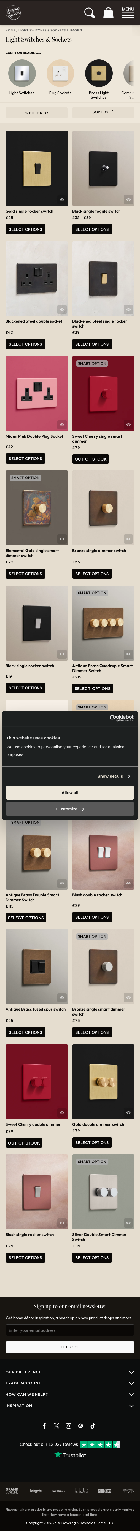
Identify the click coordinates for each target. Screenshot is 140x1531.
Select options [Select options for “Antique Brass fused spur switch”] (25, 1032)
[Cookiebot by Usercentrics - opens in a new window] (109, 718)
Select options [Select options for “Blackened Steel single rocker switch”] (92, 344)
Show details (110, 776)
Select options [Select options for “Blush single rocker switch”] (25, 1258)
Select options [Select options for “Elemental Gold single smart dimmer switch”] (25, 574)
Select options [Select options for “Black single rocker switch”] (25, 688)
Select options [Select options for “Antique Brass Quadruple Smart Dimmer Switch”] (93, 688)
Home (10, 30)
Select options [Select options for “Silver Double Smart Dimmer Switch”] (92, 1258)
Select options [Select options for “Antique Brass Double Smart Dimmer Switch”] (26, 917)
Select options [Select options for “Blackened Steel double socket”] (25, 344)
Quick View (62, 199)
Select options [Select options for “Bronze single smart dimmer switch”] (92, 1032)
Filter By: (39, 112)
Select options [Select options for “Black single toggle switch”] (92, 229)
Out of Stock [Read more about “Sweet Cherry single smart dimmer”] (91, 459)
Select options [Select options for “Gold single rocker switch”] (25, 229)
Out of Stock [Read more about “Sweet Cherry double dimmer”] (24, 1143)
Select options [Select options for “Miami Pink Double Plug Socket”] (25, 458)
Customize (70, 809)
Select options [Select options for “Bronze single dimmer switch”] (92, 574)
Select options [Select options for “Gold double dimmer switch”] (92, 1142)
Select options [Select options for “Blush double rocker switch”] (92, 917)
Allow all (70, 792)
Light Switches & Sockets (42, 30)
